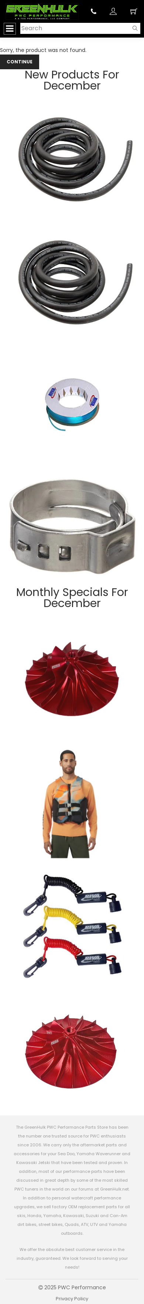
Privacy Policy (72, 1298)
